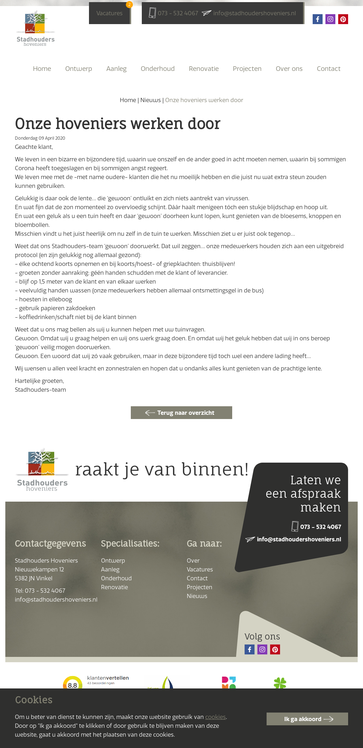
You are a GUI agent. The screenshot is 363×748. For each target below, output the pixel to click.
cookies (215, 716)
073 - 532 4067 (178, 13)
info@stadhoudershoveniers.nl (254, 13)
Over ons (289, 68)
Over (193, 560)
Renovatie (204, 68)
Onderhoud (158, 68)
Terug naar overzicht (185, 412)
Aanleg (116, 68)
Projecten (247, 68)
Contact (329, 68)
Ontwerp (78, 68)
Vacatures (109, 12)
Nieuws (150, 100)
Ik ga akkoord (303, 718)
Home (42, 68)
